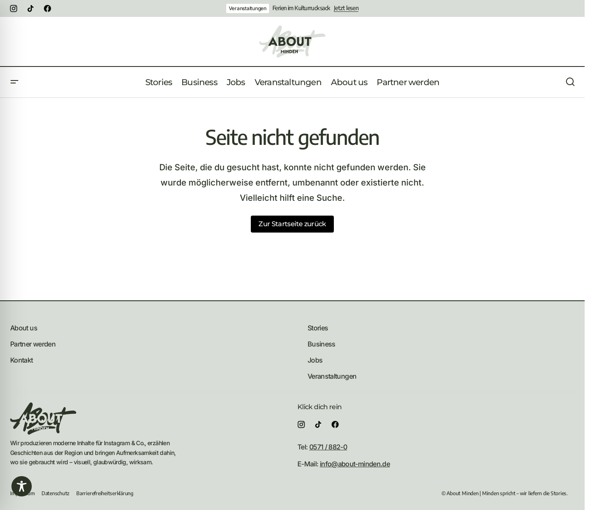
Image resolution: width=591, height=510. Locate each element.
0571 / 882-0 (328, 447)
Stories (318, 328)
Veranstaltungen (247, 8)
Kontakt (21, 360)
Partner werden (32, 344)
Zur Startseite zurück (292, 224)
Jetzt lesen (346, 8)
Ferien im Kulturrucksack (301, 8)
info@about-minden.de (355, 464)
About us (23, 328)
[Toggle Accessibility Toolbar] (22, 486)
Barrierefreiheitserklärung (104, 493)
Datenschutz (55, 493)
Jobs (315, 360)
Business (322, 344)
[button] (14, 82)
